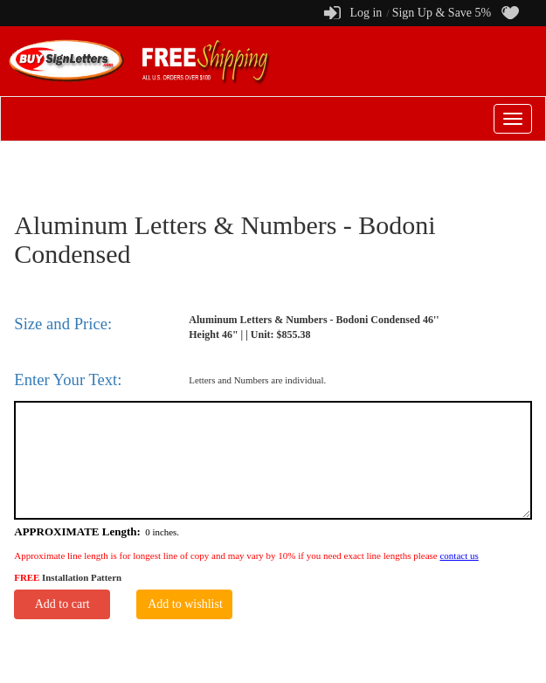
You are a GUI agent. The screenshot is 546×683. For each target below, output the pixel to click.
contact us (458, 555)
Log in (365, 12)
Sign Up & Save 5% (442, 12)
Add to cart (62, 604)
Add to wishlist (185, 604)
